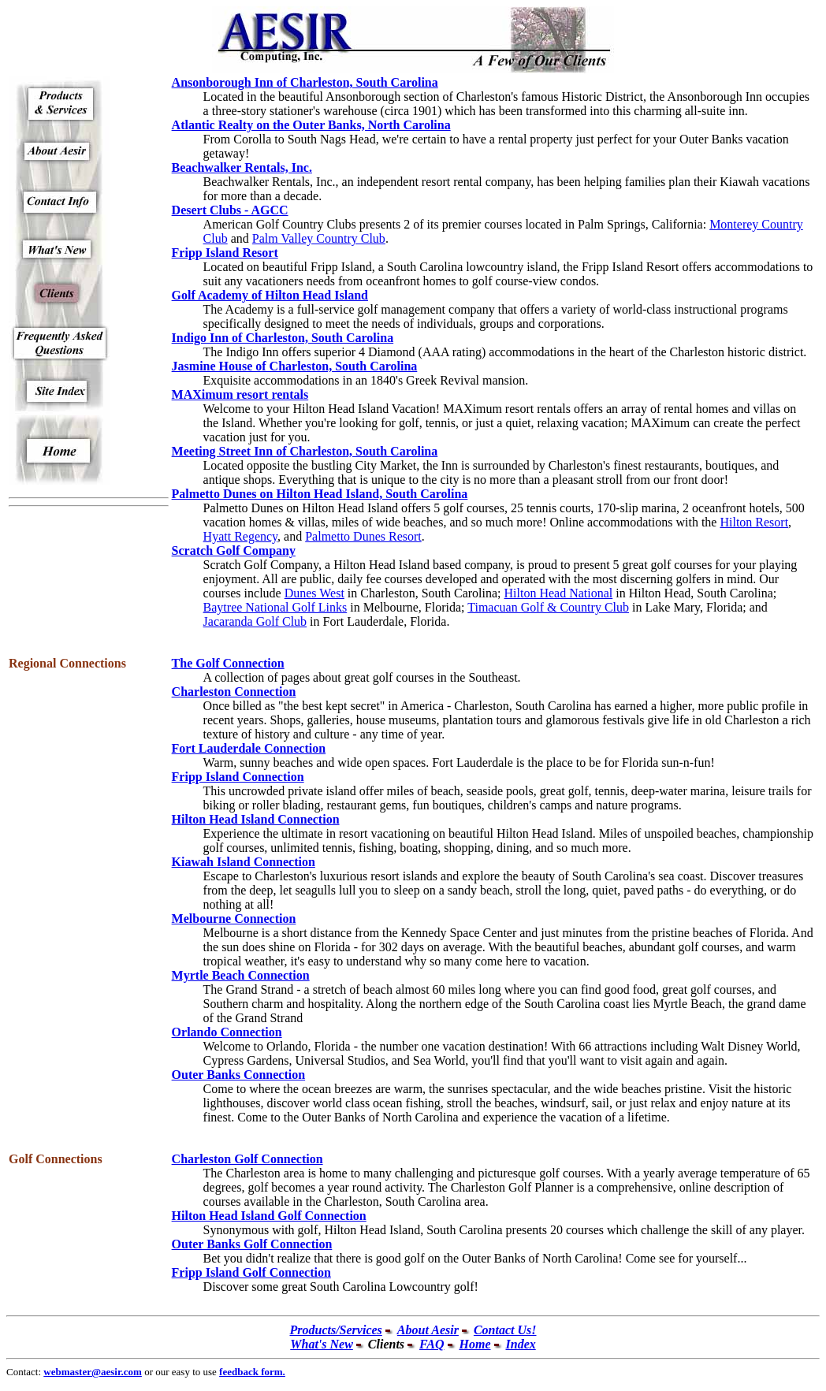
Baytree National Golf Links (275, 607)
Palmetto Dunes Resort (363, 536)
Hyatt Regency (240, 536)
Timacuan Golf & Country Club (548, 607)
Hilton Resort (754, 522)
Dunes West (314, 593)
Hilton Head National (558, 593)
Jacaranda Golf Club (255, 621)
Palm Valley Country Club (318, 238)
